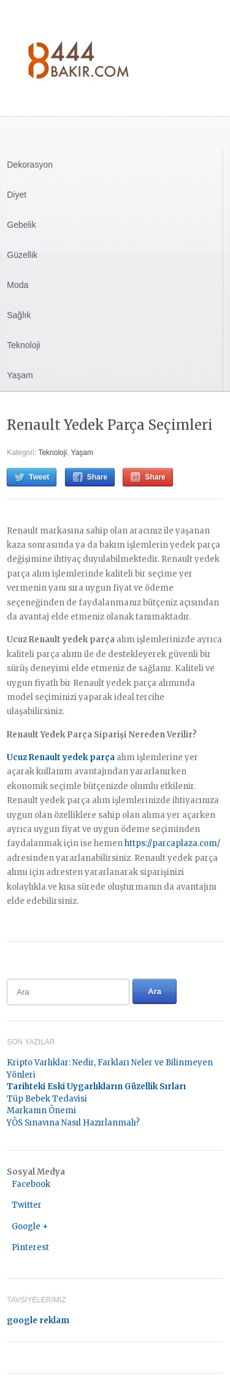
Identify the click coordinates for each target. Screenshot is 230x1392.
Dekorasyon (30, 164)
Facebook (31, 1184)
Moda (17, 285)
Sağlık (19, 315)
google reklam (38, 1320)
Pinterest (30, 1247)
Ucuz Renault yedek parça (61, 757)
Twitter (27, 1205)
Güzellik (22, 255)
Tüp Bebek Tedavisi (47, 1099)
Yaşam (20, 375)
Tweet (39, 477)
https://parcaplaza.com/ (172, 843)
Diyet (16, 195)
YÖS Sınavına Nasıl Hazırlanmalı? (73, 1123)
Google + (30, 1226)
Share (97, 477)
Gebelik (21, 225)
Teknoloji (23, 345)
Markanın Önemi (41, 1110)
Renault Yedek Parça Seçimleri (110, 425)
